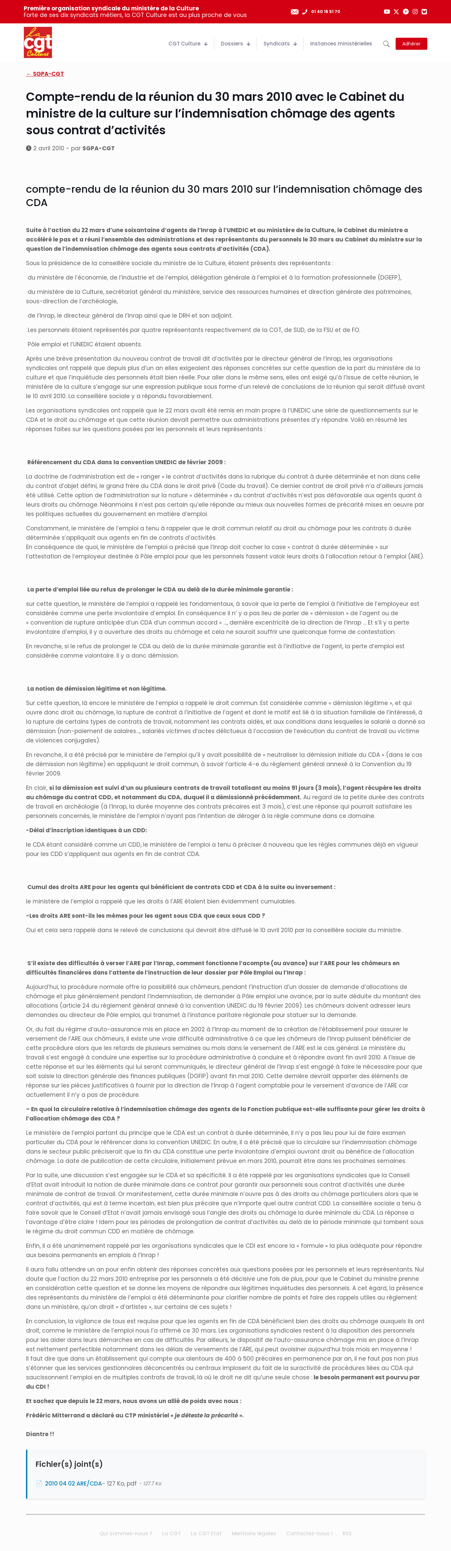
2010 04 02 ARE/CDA (73, 1484)
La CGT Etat (206, 1533)
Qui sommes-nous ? (125, 1533)
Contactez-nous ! (309, 1533)
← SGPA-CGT (45, 74)
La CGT (171, 1533)
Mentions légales (254, 1533)
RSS (347, 1533)
